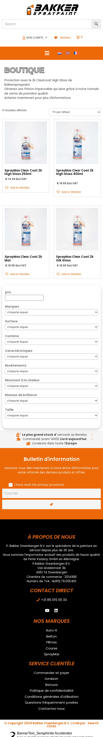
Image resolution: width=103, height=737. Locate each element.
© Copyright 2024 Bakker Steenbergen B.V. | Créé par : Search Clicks (51, 724)
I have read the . (39, 485)
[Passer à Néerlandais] (59, 53)
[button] (17, 187)
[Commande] (75, 112)
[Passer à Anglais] (68, 53)
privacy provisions (51, 485)
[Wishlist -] (63, 37)
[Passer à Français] (76, 53)
